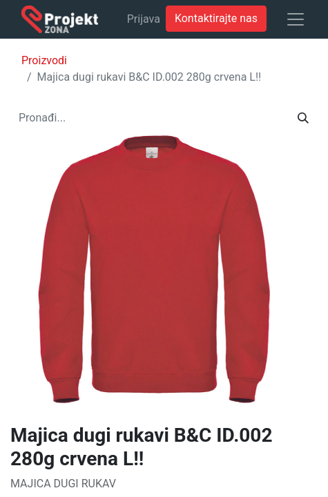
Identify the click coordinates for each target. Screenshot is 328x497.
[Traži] (303, 118)
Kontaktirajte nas (216, 18)
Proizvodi (44, 60)
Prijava (143, 19)
